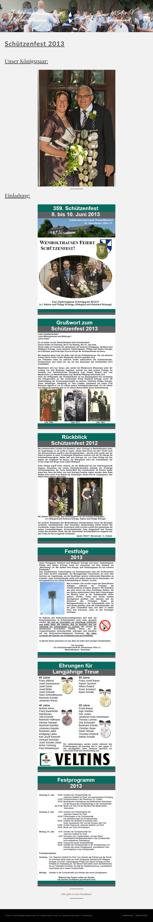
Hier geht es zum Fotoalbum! (76, 894)
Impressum (128, 915)
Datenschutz (141, 915)
